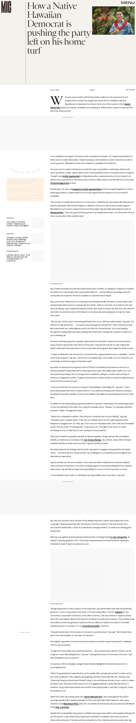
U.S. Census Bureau (92, 440)
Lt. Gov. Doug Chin (119, 537)
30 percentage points (59, 183)
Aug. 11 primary (62, 707)
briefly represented (71, 176)
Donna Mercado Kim (93, 697)
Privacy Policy (11, 201)
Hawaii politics (57, 213)
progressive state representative (86, 189)
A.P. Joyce (55, 90)
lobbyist (119, 612)
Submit (38, 197)
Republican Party (70, 704)
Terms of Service (36, 199)
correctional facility (91, 626)
